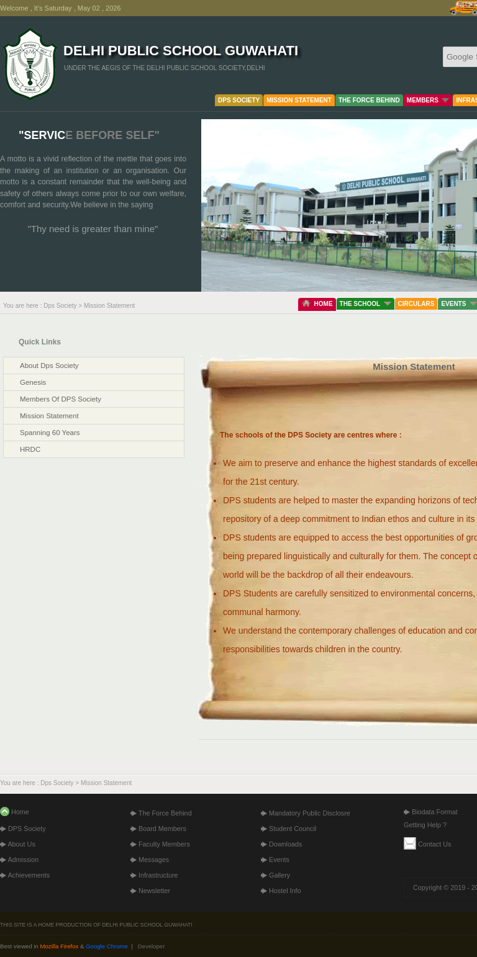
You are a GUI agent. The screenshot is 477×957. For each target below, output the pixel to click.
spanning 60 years (50, 432)
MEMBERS (428, 100)
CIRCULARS (416, 303)
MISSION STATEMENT (299, 100)
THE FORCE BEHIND (369, 100)
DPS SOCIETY (239, 100)
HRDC (30, 449)
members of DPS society (60, 399)
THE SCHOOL (365, 303)
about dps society (49, 365)
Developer (151, 946)
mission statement (49, 416)
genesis (33, 382)
